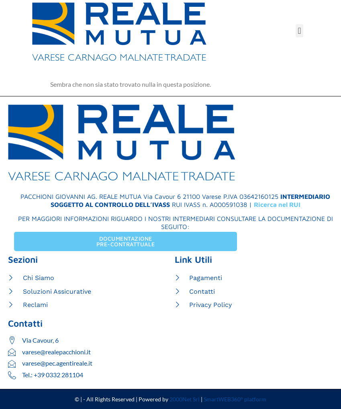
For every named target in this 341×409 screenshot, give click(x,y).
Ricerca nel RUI (277, 204)
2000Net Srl (184, 399)
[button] (299, 30)
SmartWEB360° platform (235, 399)
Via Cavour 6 (162, 196)
